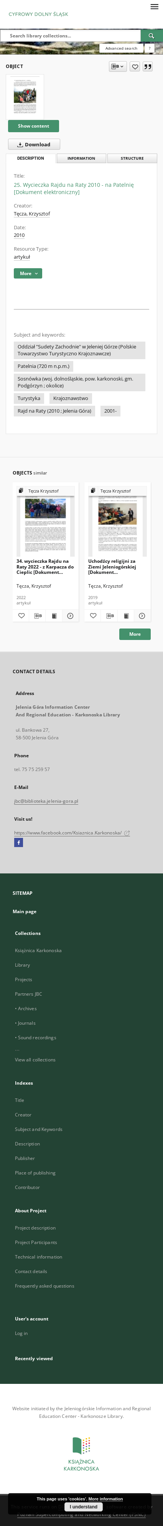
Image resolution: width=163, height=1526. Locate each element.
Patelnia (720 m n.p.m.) (43, 366)
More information (106, 1499)
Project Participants (36, 1242)
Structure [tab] (132, 158)
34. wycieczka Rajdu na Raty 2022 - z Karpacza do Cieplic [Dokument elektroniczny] (45, 566)
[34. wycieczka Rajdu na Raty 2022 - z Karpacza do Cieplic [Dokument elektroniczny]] (46, 521)
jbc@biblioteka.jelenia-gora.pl (46, 801)
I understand (83, 1507)
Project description (35, 1228)
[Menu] (154, 6)
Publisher (25, 1158)
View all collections (35, 1059)
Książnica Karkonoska (38, 950)
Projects (24, 979)
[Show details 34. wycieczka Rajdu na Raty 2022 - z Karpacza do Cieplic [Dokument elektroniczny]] (69, 616)
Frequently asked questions (44, 1286)
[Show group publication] (46, 491)
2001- (110, 411)
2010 (19, 235)
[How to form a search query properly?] (150, 48)
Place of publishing (35, 1173)
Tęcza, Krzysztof (32, 214)
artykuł (22, 257)
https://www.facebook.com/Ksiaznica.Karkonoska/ (72, 832)
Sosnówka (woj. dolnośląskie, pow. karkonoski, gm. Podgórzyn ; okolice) (75, 382)
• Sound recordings (35, 1037)
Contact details (31, 1271)
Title (20, 1100)
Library (22, 965)
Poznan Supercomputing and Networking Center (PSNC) (81, 1514)
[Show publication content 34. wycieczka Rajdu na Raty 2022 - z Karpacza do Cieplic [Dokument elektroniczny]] (54, 616)
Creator (23, 1114)
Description (27, 1143)
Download (32, 144)
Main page (25, 911)
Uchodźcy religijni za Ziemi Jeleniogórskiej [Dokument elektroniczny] (112, 566)
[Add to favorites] (135, 66)
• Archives (26, 1008)
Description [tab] (30, 158)
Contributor (27, 1187)
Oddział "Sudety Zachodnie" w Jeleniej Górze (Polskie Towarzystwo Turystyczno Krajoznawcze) (77, 350)
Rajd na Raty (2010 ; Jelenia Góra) (54, 411)
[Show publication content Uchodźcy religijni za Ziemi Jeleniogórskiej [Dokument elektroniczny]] (126, 616)
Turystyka (29, 398)
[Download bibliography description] (37, 616)
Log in (21, 1333)
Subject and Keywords (39, 1129)
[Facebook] (18, 842)
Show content (33, 126)
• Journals (25, 1023)
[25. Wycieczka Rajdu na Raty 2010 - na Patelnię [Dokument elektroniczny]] (25, 97)
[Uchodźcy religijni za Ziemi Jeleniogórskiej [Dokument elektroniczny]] (118, 521)
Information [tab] (81, 158)
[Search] (152, 35)
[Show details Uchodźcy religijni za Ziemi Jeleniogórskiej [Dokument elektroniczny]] (141, 616)
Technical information (39, 1257)
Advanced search (121, 48)
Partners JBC (28, 994)
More (135, 634)
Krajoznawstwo (70, 398)
